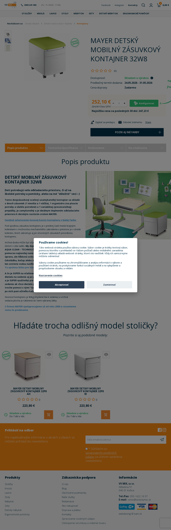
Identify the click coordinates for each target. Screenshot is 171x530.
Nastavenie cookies (50, 275)
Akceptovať (61, 284)
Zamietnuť (109, 284)
